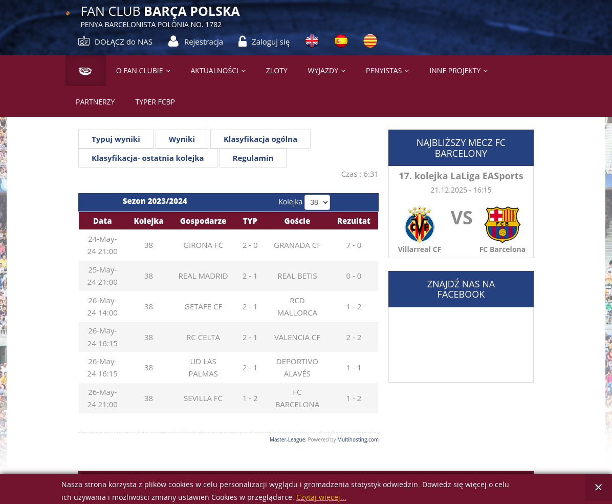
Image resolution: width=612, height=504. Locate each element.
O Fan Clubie (139, 70)
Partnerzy (95, 102)
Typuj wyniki (116, 139)
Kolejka (290, 201)
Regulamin (253, 158)
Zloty (277, 70)
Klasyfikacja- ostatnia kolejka (148, 158)
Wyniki (182, 139)
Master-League (287, 439)
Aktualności (214, 70)
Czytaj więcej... (321, 497)
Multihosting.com (358, 439)
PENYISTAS (384, 70)
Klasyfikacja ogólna (260, 139)
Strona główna (81, 70)
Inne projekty (454, 70)
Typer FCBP (155, 102)
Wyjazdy (323, 70)
